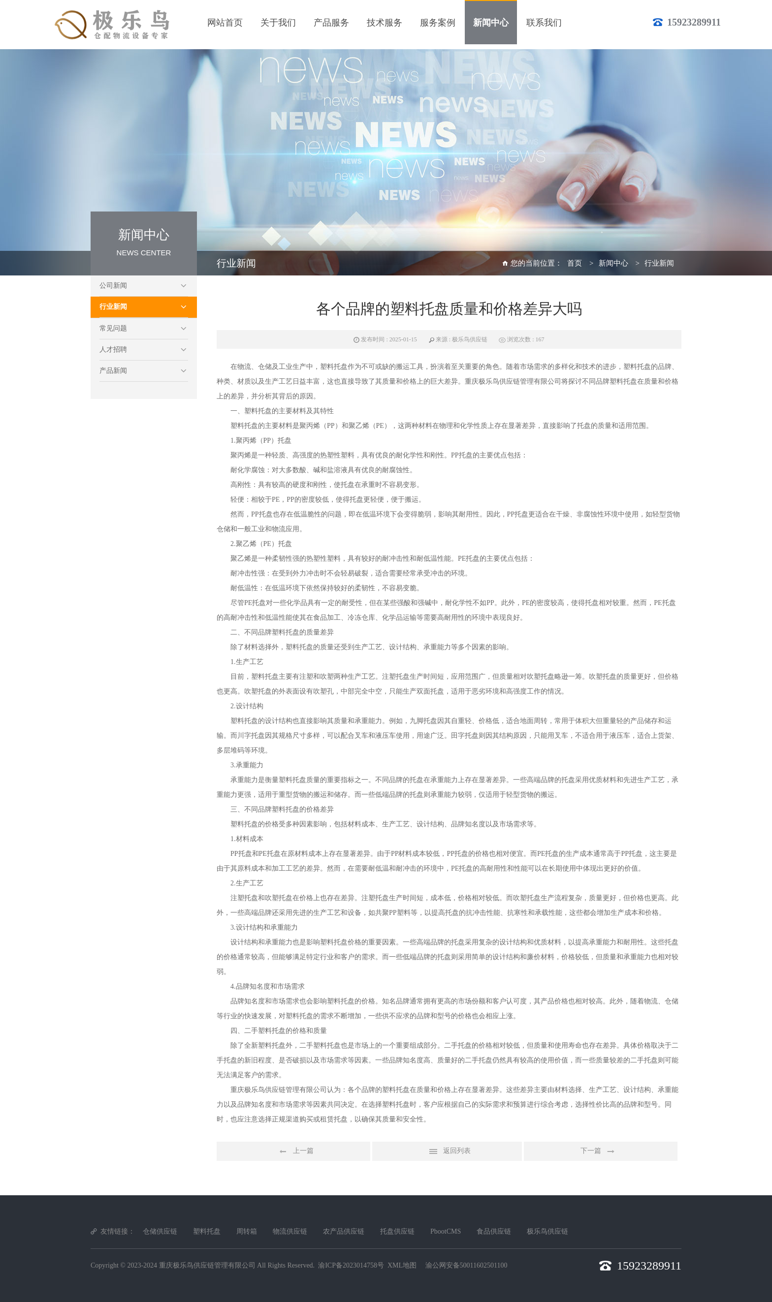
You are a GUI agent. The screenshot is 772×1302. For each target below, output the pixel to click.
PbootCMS (445, 1231)
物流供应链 (290, 1231)
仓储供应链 (160, 1231)
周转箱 (246, 1231)
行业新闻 (113, 306)
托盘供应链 (397, 1231)
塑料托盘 (207, 1231)
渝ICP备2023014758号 (351, 1265)
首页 (574, 263)
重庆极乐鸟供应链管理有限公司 (207, 1265)
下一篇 (600, 1151)
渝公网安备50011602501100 (466, 1265)
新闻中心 (613, 263)
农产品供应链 (343, 1231)
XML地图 (402, 1265)
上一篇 (293, 1151)
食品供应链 (494, 1231)
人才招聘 (113, 349)
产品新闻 (113, 370)
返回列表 (447, 1151)
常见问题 (113, 328)
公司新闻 (113, 285)
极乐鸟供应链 (547, 1231)
